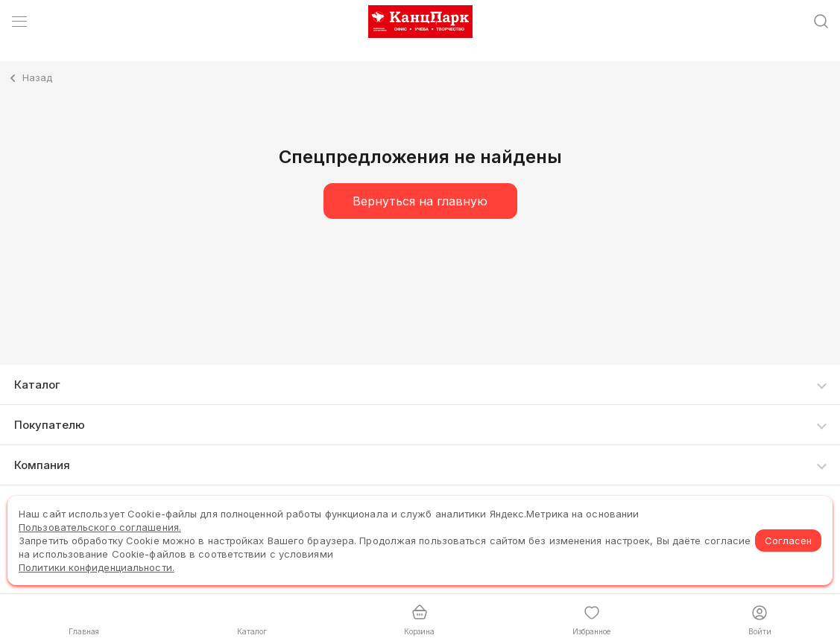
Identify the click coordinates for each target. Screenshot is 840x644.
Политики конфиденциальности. (96, 567)
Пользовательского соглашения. (100, 527)
